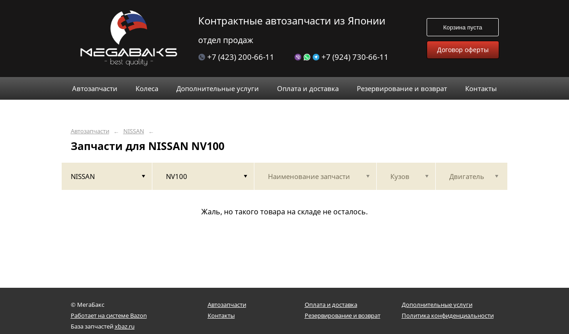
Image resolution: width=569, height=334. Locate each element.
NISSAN (133, 131)
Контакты (221, 315)
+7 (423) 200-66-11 (236, 57)
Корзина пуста (462, 27)
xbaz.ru (125, 326)
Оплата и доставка (331, 304)
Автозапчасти (90, 131)
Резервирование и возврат (342, 315)
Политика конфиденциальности (448, 315)
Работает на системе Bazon (109, 315)
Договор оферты (463, 49)
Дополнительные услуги (437, 304)
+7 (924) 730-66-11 (341, 57)
